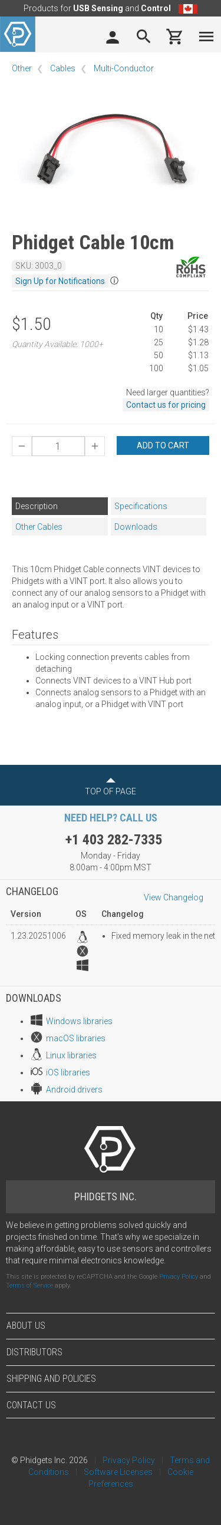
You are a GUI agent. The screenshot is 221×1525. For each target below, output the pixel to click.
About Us (25, 1325)
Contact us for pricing (166, 405)
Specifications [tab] (140, 506)
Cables (62, 68)
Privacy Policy (178, 1276)
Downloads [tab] (135, 527)
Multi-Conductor (124, 68)
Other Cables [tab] (38, 527)
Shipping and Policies (51, 1378)
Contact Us (31, 1405)
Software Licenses (118, 1472)
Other (22, 68)
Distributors (34, 1352)
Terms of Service (29, 1285)
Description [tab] (36, 506)
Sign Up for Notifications (60, 281)
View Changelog (173, 897)
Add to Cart (163, 445)
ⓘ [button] (114, 280)
